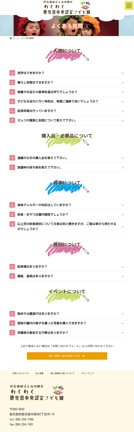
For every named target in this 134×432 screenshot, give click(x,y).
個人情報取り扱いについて (62, 373)
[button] (67, 356)
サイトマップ (88, 373)
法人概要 (40, 373)
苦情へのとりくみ (20, 373)
